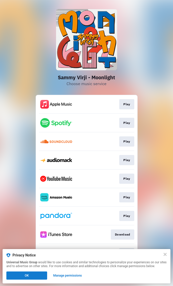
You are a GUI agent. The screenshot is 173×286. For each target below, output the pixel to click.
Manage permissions (67, 275)
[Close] (165, 254)
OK (27, 275)
